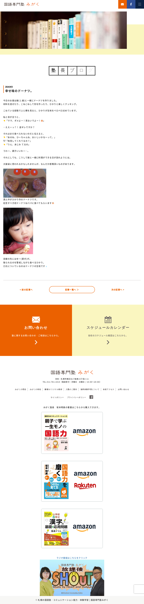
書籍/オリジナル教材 (53, 389)
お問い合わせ (123, 389)
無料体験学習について (90, 389)
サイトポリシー (57, 397)
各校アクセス (108, 389)
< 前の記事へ (26, 289)
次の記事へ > (117, 289)
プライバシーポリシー (76, 397)
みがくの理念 (20, 389)
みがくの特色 (35, 389)
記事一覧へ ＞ (72, 289)
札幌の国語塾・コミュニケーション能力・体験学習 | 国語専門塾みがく (73, 599)
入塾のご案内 (71, 389)
